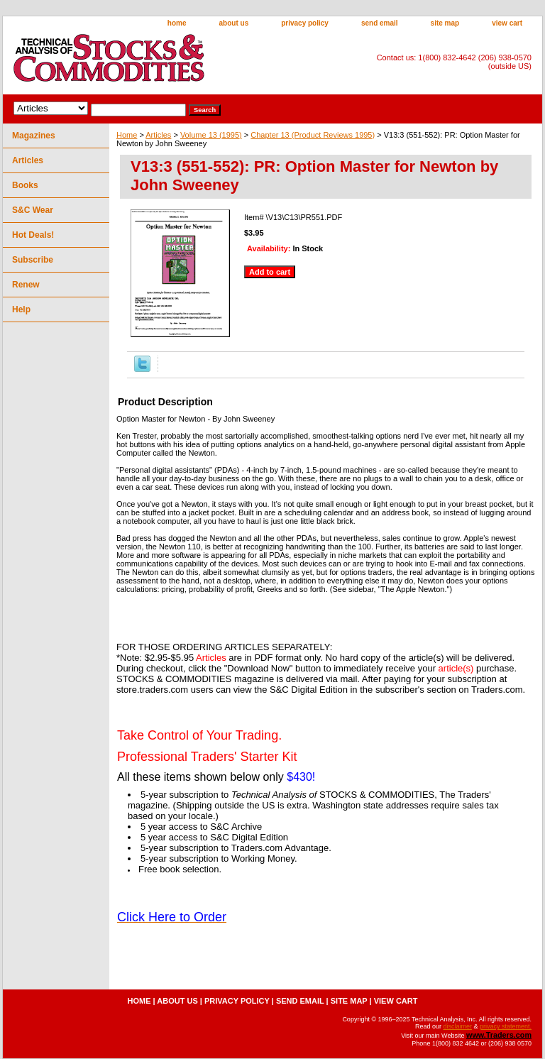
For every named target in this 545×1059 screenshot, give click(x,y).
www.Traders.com (499, 1035)
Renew (26, 285)
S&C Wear (32, 210)
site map (445, 23)
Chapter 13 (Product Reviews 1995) (313, 135)
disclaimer (457, 1026)
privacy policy (305, 23)
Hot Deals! (33, 235)
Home (126, 135)
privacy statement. (506, 1026)
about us (234, 23)
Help (21, 309)
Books (25, 185)
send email (379, 23)
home (177, 23)
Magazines (33, 136)
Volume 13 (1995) (211, 135)
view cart (507, 23)
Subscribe (32, 260)
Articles (158, 135)
